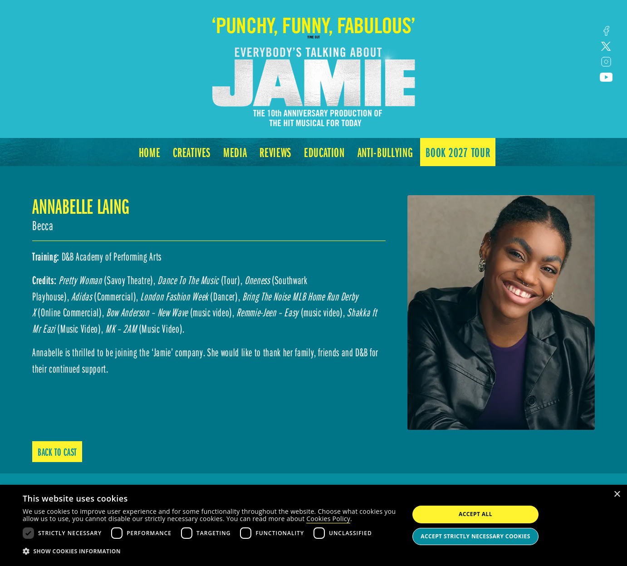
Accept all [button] (475, 514)
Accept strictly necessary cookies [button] (475, 536)
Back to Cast (57, 451)
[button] (210, 551)
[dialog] (313, 525)
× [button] (616, 494)
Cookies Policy (328, 518)
